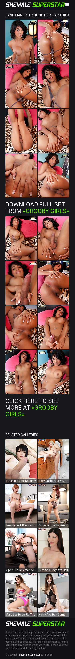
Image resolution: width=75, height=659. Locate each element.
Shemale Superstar (29, 654)
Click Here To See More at (32, 407)
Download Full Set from (37, 207)
